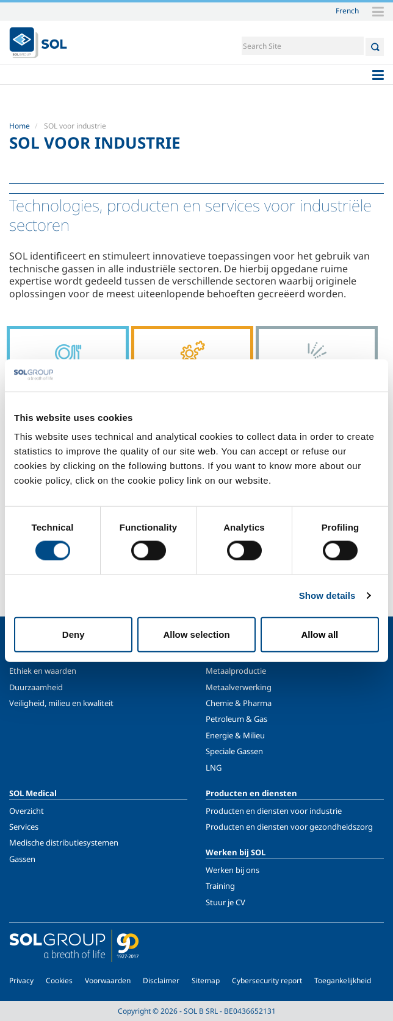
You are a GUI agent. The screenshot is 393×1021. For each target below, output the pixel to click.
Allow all (319, 634)
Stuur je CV (225, 902)
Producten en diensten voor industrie (274, 810)
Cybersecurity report (267, 980)
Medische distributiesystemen (63, 842)
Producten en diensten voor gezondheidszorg (289, 826)
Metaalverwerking (239, 687)
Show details (327, 595)
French (347, 10)
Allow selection (196, 634)
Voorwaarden (108, 980)
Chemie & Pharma (239, 703)
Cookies (59, 980)
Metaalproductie (236, 670)
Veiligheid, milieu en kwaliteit (61, 703)
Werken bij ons (232, 869)
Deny (73, 634)
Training (220, 885)
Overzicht (26, 810)
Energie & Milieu (235, 735)
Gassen (22, 858)
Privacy (21, 980)
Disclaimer (161, 980)
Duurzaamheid (36, 687)
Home (19, 126)
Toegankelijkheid (342, 980)
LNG (214, 767)
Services (23, 826)
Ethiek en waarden (42, 670)
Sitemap (206, 980)
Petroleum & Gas (236, 718)
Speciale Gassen (234, 751)
